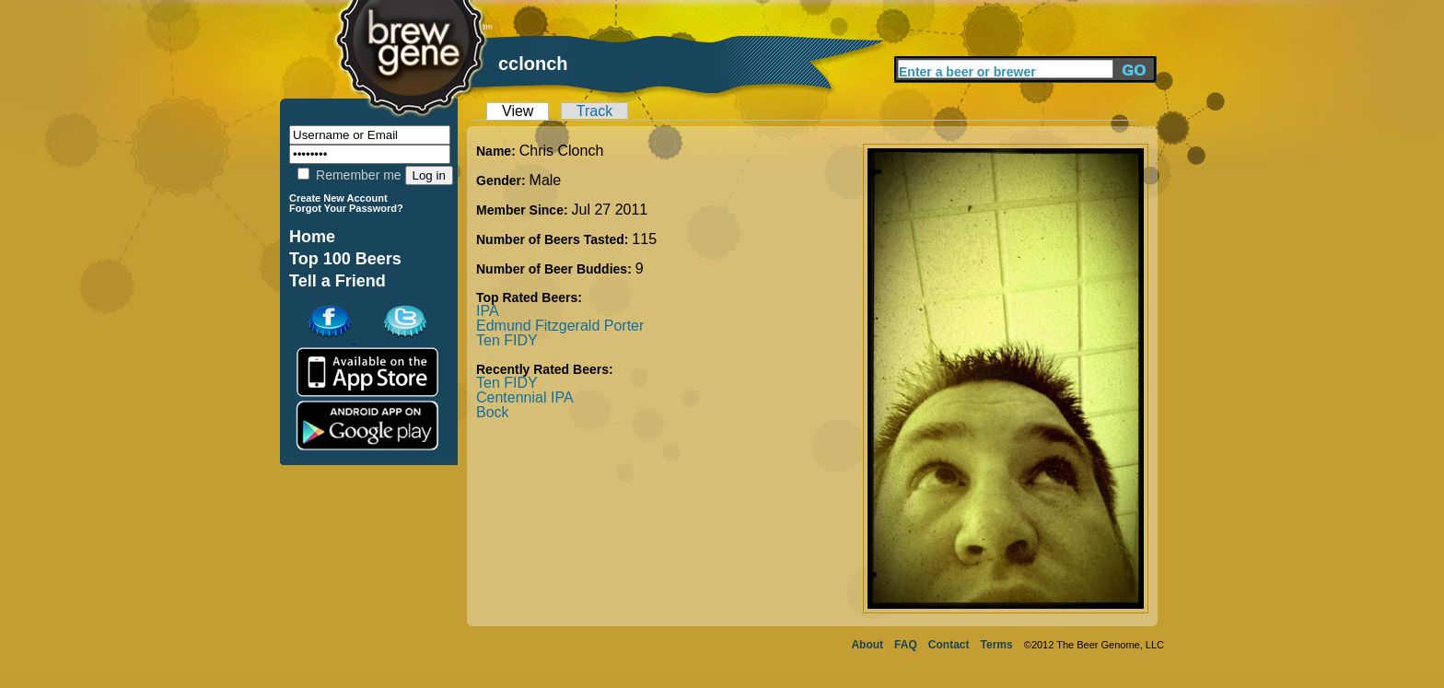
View (517, 111)
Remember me (349, 175)
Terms (997, 644)
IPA (487, 311)
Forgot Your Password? (346, 208)
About (867, 644)
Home (312, 236)
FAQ (905, 644)
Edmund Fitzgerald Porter (560, 325)
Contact (949, 644)
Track (594, 111)
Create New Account (338, 198)
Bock (492, 412)
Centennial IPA (525, 397)
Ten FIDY (507, 340)
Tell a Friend (337, 281)
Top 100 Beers (345, 259)
